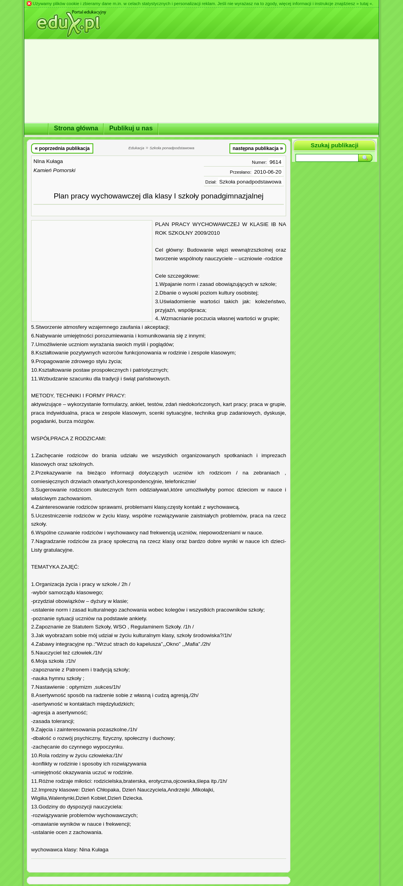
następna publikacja (258, 148)
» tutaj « (364, 3)
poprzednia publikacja (62, 148)
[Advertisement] (92, 271)
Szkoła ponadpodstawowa (250, 182)
